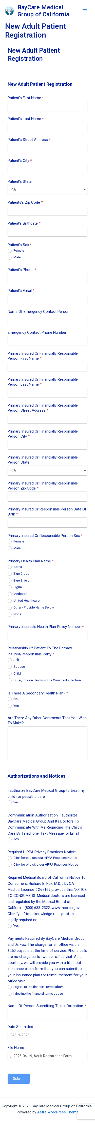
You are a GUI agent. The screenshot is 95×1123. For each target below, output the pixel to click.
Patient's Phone (22, 269)
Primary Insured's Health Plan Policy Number (46, 626)
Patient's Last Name (26, 118)
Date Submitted (20, 1026)
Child (14, 674)
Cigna (15, 587)
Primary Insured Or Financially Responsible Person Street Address (43, 408)
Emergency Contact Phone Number (37, 332)
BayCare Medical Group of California (43, 11)
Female (16, 251)
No (13, 699)
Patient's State (20, 181)
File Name (16, 1047)
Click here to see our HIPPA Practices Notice (42, 858)
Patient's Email (21, 290)
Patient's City (20, 160)
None (14, 614)
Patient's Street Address (29, 139)
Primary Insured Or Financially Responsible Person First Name (43, 356)
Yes (13, 706)
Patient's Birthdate (24, 223)
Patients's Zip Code (25, 202)
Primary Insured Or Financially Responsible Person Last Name (43, 382)
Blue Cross (18, 574)
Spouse (16, 667)
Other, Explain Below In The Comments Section (44, 680)
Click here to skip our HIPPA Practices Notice (43, 865)
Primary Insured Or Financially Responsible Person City (43, 434)
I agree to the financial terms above (36, 987)
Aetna (15, 567)
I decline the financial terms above (35, 994)
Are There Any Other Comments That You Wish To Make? (47, 720)
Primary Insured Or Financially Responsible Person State (43, 460)
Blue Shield (19, 581)
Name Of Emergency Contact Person (38, 311)
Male (14, 257)
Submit (19, 1078)
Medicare (17, 594)
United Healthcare (24, 601)
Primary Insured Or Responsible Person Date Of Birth (47, 512)
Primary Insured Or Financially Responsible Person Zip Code (43, 486)
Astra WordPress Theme (58, 1112)
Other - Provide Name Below (31, 607)
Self (13, 660)
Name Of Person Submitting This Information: (47, 1006)
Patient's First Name (26, 98)
